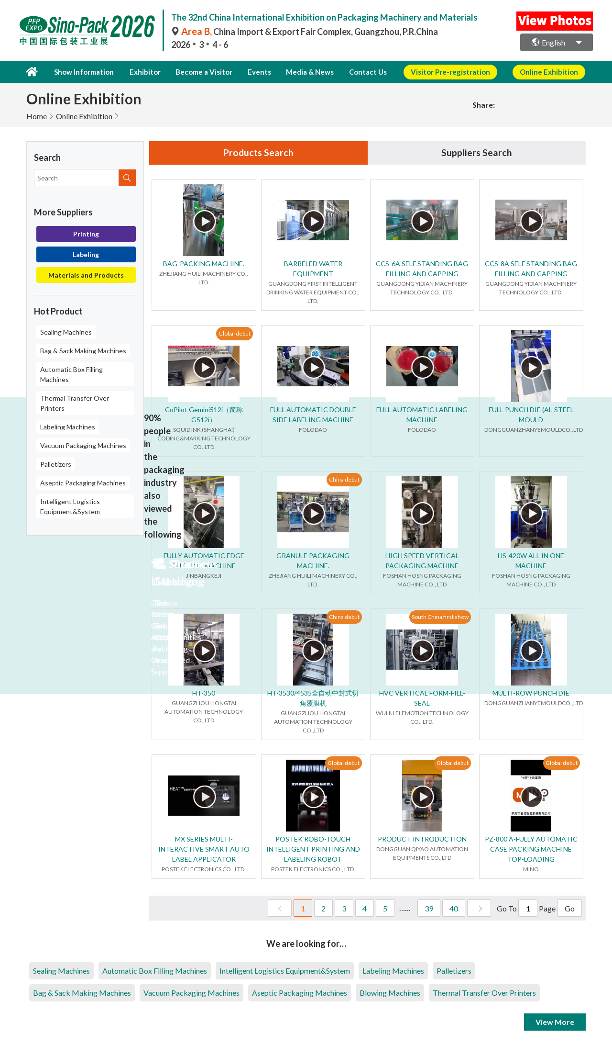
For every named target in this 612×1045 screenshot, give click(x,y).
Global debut (235, 333)
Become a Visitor (200, 71)
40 (453, 908)
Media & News (302, 71)
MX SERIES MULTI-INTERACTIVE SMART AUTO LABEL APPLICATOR (204, 849)
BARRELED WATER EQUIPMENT (313, 268)
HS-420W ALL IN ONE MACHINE (531, 560)
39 (429, 908)
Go (570, 908)
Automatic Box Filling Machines (71, 374)
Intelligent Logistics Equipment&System (70, 506)
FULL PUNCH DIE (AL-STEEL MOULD (531, 414)
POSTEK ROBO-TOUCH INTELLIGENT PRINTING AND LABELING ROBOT (313, 849)
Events (254, 71)
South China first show (440, 616)
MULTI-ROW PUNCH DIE (530, 693)
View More (555, 1021)
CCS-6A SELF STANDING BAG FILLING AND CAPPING (422, 268)
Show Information (83, 71)
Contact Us (358, 71)
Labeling (86, 254)
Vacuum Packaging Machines (83, 445)
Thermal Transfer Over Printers (74, 402)
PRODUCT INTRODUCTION (422, 839)
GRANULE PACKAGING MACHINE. (313, 560)
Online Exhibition (84, 115)
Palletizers (55, 464)
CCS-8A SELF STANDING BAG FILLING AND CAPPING (531, 268)
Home (36, 115)
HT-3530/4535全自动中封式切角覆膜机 (313, 698)
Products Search (259, 152)
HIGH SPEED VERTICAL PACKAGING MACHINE (422, 560)
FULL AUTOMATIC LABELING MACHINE (422, 414)
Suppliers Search (476, 152)
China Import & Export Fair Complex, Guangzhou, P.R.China (304, 31)
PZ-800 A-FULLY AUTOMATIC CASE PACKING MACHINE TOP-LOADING (531, 849)
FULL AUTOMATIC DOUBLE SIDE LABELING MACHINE (313, 414)
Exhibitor (142, 71)
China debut (344, 479)
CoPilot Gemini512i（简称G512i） (204, 414)
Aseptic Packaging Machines (83, 482)
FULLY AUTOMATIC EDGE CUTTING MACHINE (204, 560)
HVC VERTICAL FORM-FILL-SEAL (422, 698)
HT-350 (203, 693)
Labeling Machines (67, 426)
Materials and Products (86, 274)
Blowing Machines (390, 992)
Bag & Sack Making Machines (83, 350)
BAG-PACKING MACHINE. (203, 263)
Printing (86, 233)
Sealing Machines (66, 331)
